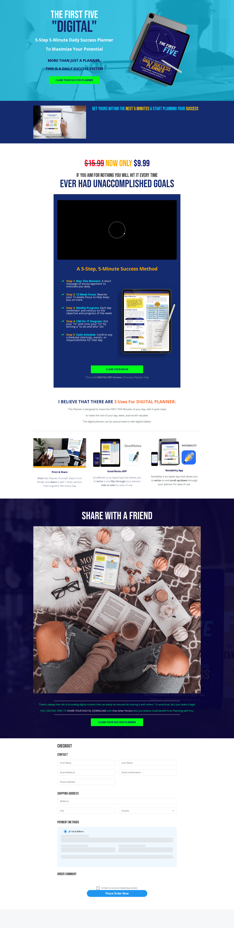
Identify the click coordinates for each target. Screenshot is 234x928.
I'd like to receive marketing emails (119, 888)
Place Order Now (117, 893)
